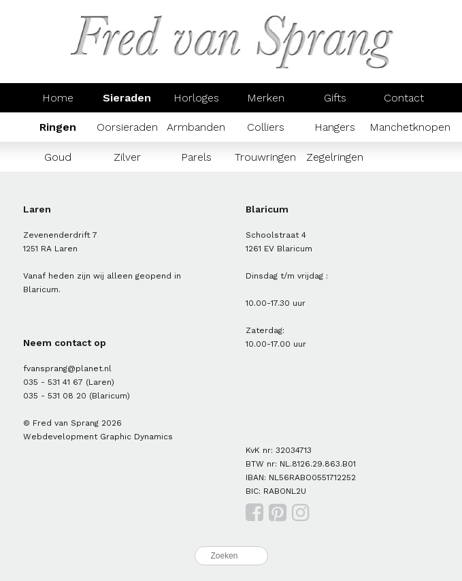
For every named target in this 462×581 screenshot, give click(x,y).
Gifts (335, 97)
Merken (265, 97)
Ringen (57, 127)
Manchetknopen (409, 127)
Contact (404, 97)
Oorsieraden (127, 127)
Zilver (127, 157)
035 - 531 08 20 (54, 396)
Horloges (196, 97)
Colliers (265, 127)
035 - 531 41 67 (53, 382)
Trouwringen (265, 157)
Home (57, 97)
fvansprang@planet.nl (67, 368)
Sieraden (127, 97)
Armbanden (196, 127)
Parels (196, 157)
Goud (57, 157)
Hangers (334, 127)
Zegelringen (334, 157)
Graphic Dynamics (136, 436)
